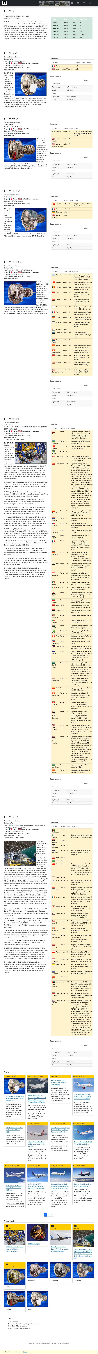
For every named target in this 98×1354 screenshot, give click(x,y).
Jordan (56, 329)
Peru (55, 636)
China (56, 299)
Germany (57, 212)
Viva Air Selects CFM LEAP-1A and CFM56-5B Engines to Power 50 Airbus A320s (83, 1097)
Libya (56, 610)
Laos (55, 605)
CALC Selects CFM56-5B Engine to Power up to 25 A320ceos (13, 1188)
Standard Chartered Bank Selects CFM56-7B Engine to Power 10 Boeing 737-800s (60, 1186)
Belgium (56, 287)
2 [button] (48, 1215)
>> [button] (52, 1215)
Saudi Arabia (54, 665)
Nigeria (56, 131)
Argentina (57, 275)
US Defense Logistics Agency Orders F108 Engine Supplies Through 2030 (15, 1098)
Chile (55, 292)
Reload (25, 1352)
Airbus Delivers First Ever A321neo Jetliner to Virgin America (36, 1144)
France (56, 66)
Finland (56, 307)
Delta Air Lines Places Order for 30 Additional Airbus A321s (14, 1130)
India (55, 563)
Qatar (56, 646)
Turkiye (56, 362)
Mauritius (57, 332)
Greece (56, 322)
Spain (56, 345)
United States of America (62, 69)
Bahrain (56, 204)
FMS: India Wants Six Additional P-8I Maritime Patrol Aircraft (58, 1082)
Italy (55, 587)
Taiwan (56, 355)
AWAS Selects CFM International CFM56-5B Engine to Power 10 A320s (36, 1186)
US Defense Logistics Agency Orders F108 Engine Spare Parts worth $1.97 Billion (60, 1130)
